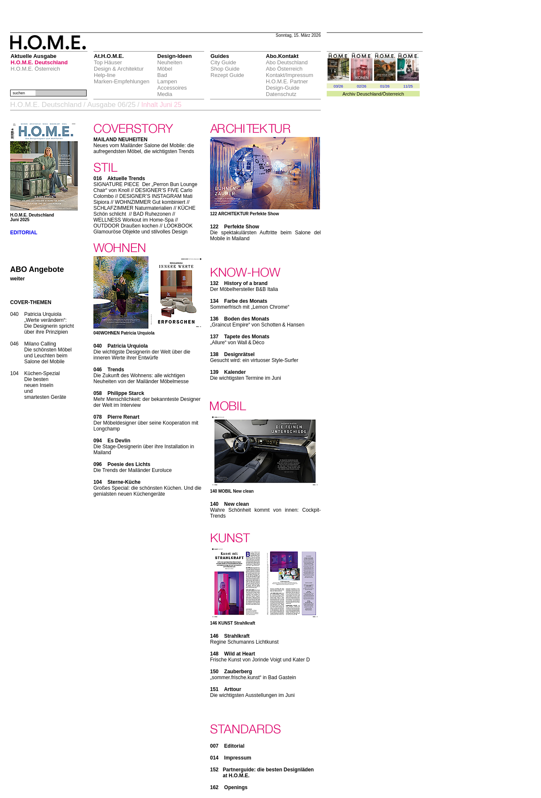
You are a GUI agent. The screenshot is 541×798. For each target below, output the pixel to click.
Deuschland (369, 93)
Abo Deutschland (287, 62)
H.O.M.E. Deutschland (39, 62)
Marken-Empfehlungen (122, 81)
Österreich (393, 93)
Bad (162, 75)
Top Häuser (108, 62)
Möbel (164, 69)
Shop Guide (225, 69)
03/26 (338, 86)
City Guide (223, 62)
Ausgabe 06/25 (111, 105)
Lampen (167, 81)
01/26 (385, 86)
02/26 (361, 86)
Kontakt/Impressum (289, 75)
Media (164, 94)
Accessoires (172, 88)
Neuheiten (169, 62)
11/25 (408, 86)
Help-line (104, 75)
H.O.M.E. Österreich (35, 69)
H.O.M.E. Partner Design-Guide (287, 84)
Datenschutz (281, 94)
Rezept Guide (227, 75)
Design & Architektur (119, 69)
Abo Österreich (284, 69)
